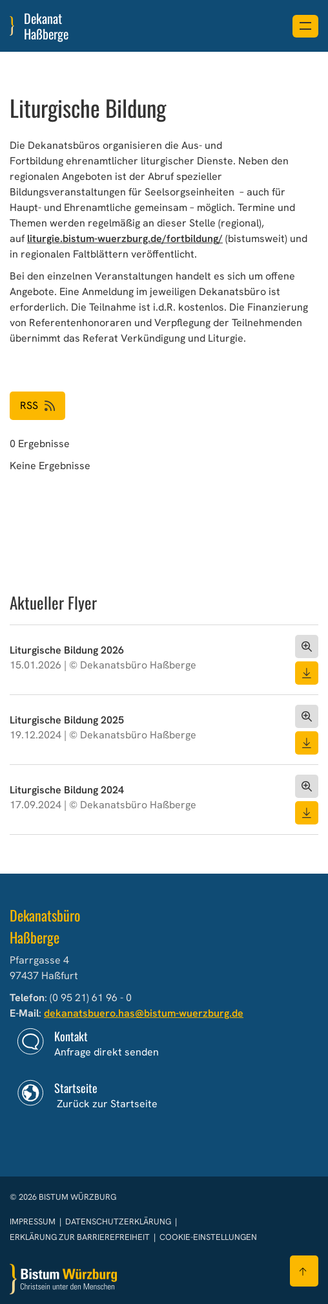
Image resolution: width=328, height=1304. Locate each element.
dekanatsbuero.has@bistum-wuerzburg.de (143, 1013)
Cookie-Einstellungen (208, 1237)
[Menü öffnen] (305, 26)
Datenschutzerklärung (119, 1221)
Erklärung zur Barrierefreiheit (80, 1237)
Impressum (33, 1221)
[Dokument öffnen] (306, 646)
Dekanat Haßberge (46, 25)
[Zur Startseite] (63, 1279)
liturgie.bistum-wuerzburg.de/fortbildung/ (125, 238)
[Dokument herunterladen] (306, 673)
